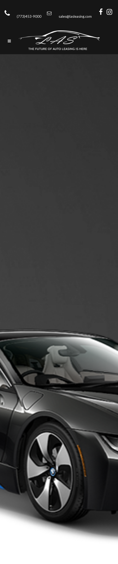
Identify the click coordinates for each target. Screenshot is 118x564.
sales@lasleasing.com (75, 16)
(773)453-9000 (31, 16)
